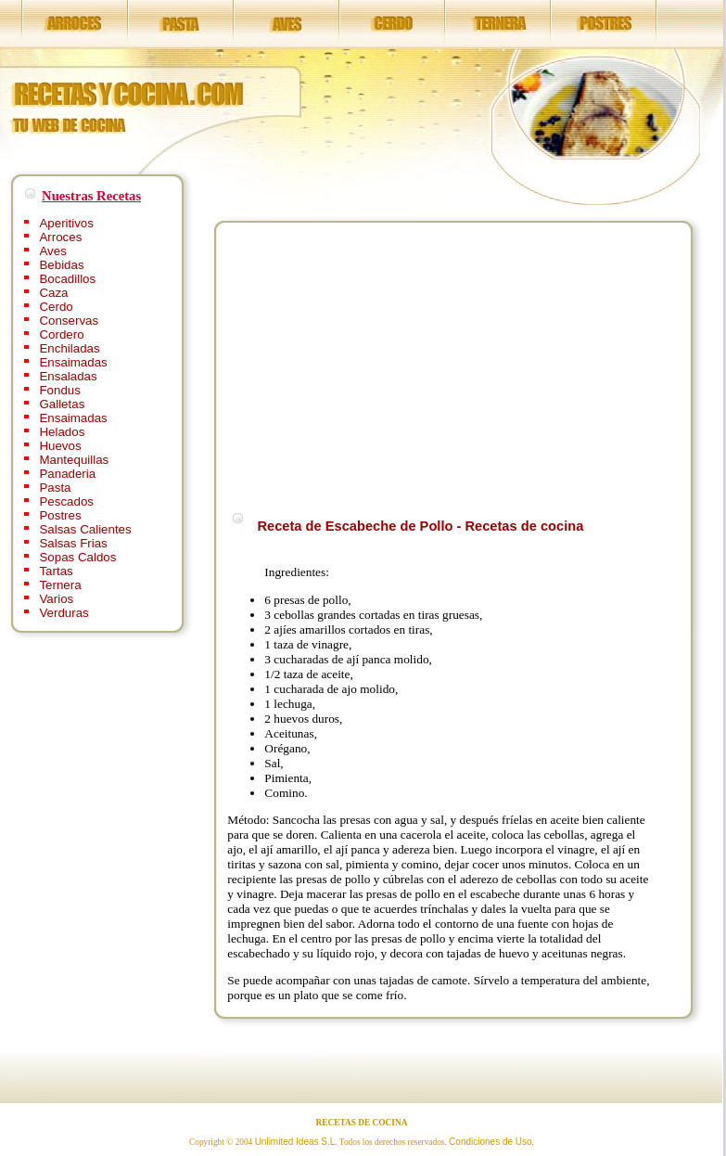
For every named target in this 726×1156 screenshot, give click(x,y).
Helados (61, 432)
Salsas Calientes (85, 529)
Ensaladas (67, 376)
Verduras (63, 613)
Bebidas (61, 265)
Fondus (59, 390)
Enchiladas (69, 348)
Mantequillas (73, 460)
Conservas (68, 321)
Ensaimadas (73, 362)
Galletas (61, 404)
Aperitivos (66, 223)
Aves (52, 251)
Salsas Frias (73, 543)
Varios (56, 599)
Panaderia (67, 474)
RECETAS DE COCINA (362, 1122)
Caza (53, 293)
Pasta (54, 488)
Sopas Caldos (77, 557)
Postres (60, 515)
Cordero (61, 334)
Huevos (60, 446)
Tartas (55, 571)
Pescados (66, 501)
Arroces (60, 237)
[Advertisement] (383, 364)
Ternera (60, 585)
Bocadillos (67, 279)
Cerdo (55, 307)
